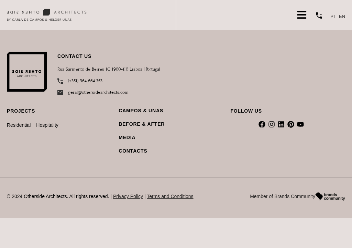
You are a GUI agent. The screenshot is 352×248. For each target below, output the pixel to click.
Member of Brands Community (282, 196)
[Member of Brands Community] (330, 196)
